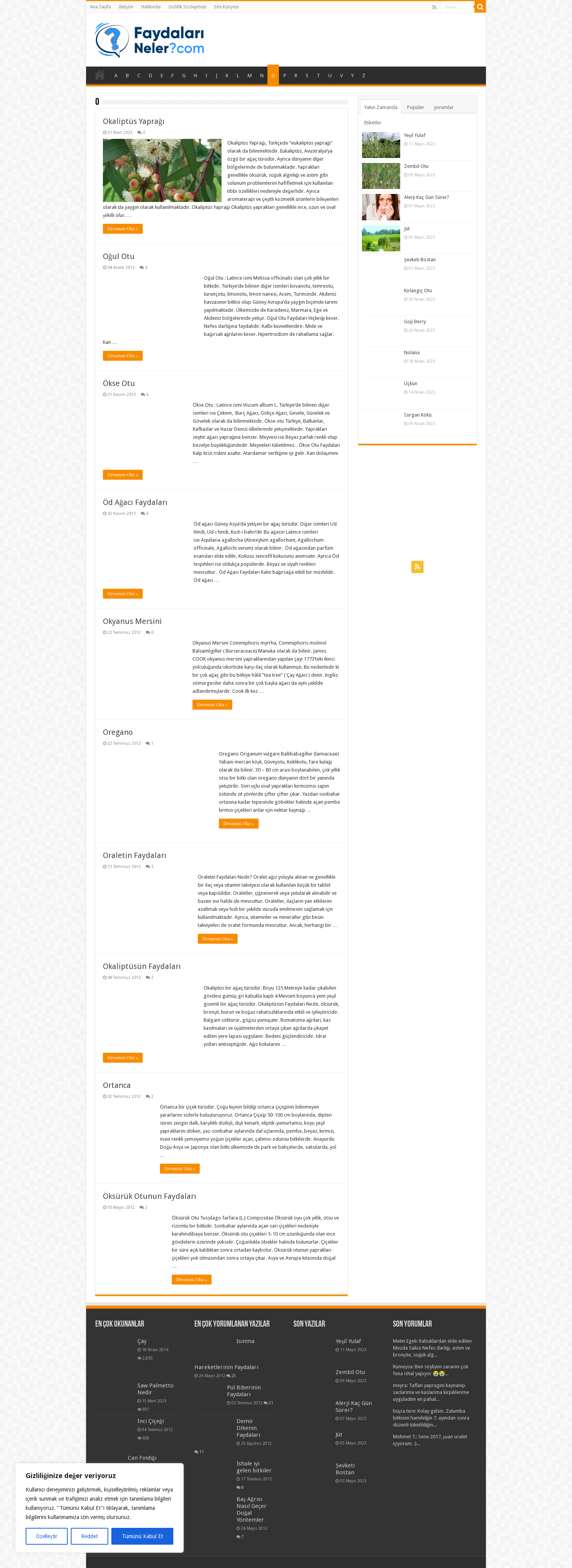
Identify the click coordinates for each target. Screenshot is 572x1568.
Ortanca (117, 1085)
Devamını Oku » (123, 228)
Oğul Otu (119, 256)
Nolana (412, 352)
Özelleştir (46, 1536)
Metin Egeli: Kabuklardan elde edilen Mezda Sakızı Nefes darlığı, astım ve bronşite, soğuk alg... (432, 1348)
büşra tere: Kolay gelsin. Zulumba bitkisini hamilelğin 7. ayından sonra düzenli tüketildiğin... (431, 1418)
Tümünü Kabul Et (142, 1536)
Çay (142, 1341)
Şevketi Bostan (420, 259)
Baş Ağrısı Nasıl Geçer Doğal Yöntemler (251, 1509)
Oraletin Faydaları (134, 855)
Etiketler (372, 122)
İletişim (126, 7)
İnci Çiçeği (150, 1421)
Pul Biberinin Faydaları (244, 1391)
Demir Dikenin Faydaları (248, 1428)
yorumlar (444, 107)
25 (233, 1375)
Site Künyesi (226, 7)
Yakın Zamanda (381, 107)
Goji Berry (415, 321)
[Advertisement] (417, 502)
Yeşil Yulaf (414, 135)
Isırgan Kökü (418, 415)
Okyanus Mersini (132, 621)
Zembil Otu (416, 166)
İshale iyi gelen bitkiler (254, 1467)
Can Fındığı (142, 1457)
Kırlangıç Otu (418, 290)
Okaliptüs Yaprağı (134, 121)
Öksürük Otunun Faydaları (149, 1196)
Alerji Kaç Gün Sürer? (426, 197)
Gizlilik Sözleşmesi (187, 7)
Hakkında (151, 7)
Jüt (407, 228)
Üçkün (410, 383)
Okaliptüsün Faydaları (142, 966)
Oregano (118, 732)
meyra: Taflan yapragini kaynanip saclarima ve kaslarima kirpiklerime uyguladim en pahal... (431, 1392)
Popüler (415, 107)
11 (201, 1451)
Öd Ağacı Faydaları (135, 502)
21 (271, 1402)
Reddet (89, 1536)
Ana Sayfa (100, 7)
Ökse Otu (119, 383)
